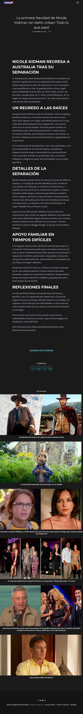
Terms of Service (63, 705)
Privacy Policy (50, 705)
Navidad (73, 705)
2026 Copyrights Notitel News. (18, 705)
